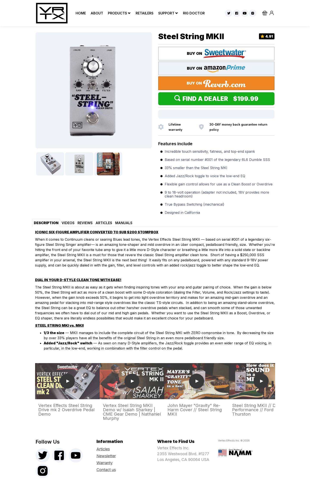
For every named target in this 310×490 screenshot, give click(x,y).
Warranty (104, 463)
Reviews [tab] (85, 223)
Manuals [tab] (123, 223)
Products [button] (117, 13)
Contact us (106, 469)
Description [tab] (46, 223)
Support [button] (166, 13)
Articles (103, 449)
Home (79, 13)
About (95, 13)
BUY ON (216, 53)
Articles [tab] (104, 223)
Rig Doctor (193, 13)
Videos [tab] (68, 223)
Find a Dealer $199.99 (216, 98)
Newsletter (106, 456)
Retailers (143, 13)
